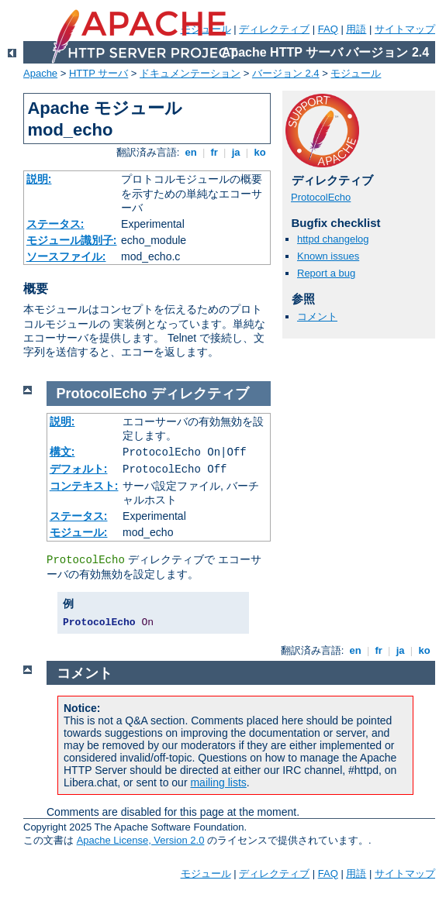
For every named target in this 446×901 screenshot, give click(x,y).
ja (236, 152)
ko (259, 152)
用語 (356, 29)
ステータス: (55, 224)
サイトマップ (405, 29)
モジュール (355, 73)
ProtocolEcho (321, 197)
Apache (40, 73)
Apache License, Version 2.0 (141, 840)
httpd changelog (333, 239)
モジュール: (79, 532)
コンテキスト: (84, 486)
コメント (317, 316)
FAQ (328, 29)
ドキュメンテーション (190, 73)
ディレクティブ (274, 29)
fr (214, 152)
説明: (39, 179)
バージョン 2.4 (286, 73)
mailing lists (218, 782)
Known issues (328, 256)
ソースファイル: (66, 256)
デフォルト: (79, 469)
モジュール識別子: (71, 240)
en (190, 152)
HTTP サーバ (98, 73)
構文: (62, 451)
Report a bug (326, 273)
